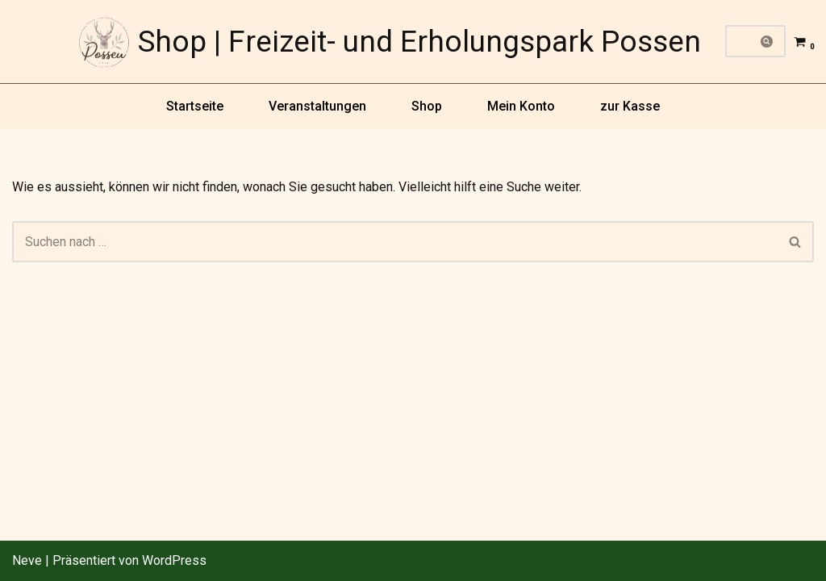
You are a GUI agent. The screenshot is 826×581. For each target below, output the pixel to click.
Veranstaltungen (317, 106)
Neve (27, 560)
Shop (426, 106)
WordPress (174, 560)
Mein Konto (521, 106)
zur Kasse (630, 106)
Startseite (194, 106)
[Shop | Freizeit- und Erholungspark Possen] (389, 42)
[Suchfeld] (737, 41)
